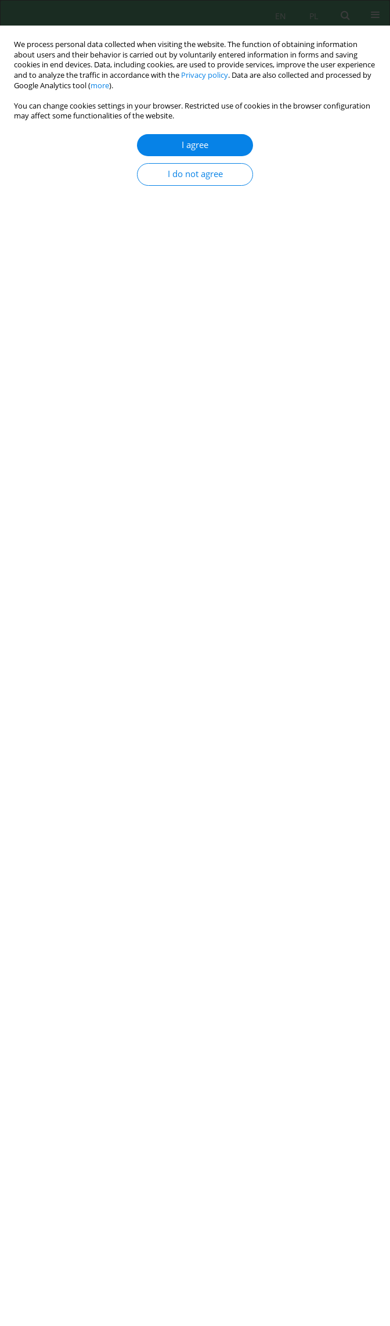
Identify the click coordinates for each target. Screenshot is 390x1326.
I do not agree (195, 174)
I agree (195, 145)
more (100, 86)
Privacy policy (204, 75)
